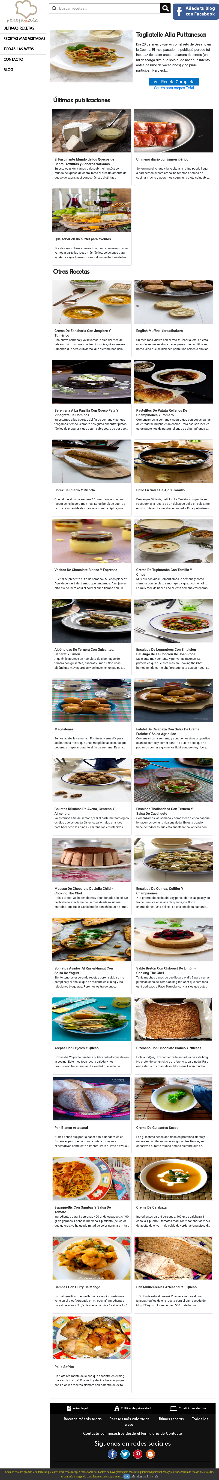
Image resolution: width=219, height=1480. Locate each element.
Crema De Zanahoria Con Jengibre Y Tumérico (82, 333)
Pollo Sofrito (64, 1367)
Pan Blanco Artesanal (71, 1128)
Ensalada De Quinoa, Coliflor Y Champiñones (159, 891)
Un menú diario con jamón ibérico (162, 159)
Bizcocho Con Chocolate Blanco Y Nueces (168, 1048)
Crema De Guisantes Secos (157, 1128)
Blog (8, 70)
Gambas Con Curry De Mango (77, 1287)
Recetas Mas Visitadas (24, 39)
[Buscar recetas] (104, 8)
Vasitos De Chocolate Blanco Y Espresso (85, 570)
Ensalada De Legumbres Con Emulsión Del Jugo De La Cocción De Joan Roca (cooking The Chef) (166, 651)
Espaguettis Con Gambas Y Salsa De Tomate (82, 1209)
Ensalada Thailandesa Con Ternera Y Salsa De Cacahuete (164, 811)
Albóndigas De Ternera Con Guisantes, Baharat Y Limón (84, 651)
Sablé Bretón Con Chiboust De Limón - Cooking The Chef (166, 970)
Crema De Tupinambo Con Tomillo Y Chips (164, 572)
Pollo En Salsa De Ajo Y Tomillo (160, 490)
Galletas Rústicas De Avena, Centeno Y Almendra (84, 811)
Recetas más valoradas (130, 1419)
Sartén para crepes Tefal (174, 88)
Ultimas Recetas (18, 28)
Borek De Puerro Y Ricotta (74, 490)
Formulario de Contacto (161, 1433)
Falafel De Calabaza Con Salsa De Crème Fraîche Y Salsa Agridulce (167, 731)
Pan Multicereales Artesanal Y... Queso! (167, 1287)
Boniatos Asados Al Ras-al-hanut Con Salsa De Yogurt (83, 970)
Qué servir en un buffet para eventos (82, 239)
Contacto (13, 60)
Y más (154, 1476)
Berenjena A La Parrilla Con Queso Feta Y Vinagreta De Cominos (86, 412)
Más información (139, 1476)
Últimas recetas (171, 1419)
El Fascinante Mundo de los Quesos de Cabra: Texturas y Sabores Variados (84, 161)
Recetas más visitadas (83, 1419)
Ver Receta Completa (174, 81)
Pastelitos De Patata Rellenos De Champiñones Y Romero (161, 412)
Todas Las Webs (18, 49)
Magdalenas (63, 729)
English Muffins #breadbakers (159, 331)
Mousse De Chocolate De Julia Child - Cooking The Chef (83, 891)
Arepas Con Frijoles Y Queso (76, 1048)
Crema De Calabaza (151, 1207)
